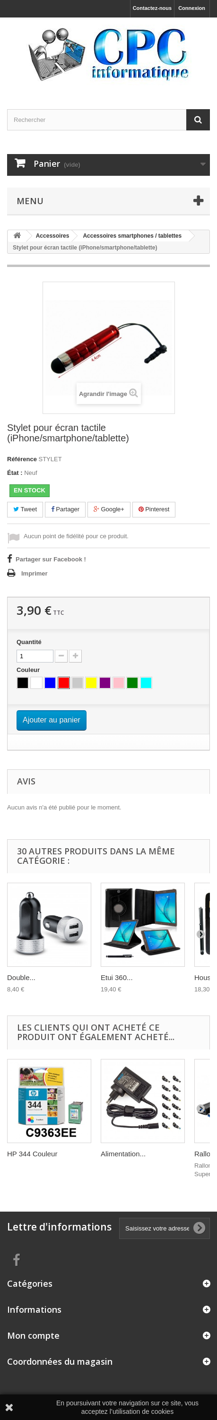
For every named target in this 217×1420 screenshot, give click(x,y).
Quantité (29, 641)
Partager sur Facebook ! (51, 559)
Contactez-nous (152, 8)
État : (15, 472)
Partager (65, 509)
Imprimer (34, 573)
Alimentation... (123, 1154)
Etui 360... (117, 977)
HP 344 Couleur (32, 1154)
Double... (21, 977)
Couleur (29, 669)
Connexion (191, 8)
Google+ (109, 509)
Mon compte (33, 1335)
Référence (22, 459)
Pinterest (154, 509)
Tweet (25, 509)
